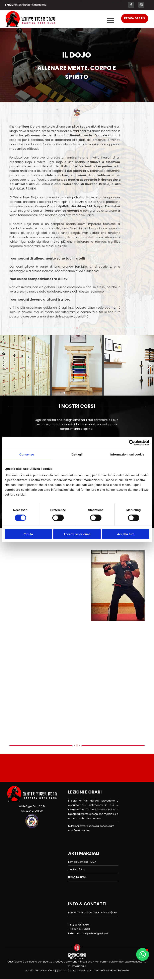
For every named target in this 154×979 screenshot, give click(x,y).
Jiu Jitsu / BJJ (76, 869)
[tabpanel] (30, 4)
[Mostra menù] (110, 21)
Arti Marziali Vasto (36, 970)
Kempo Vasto (86, 970)
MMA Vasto (70, 970)
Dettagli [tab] (77, 454)
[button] (25, 365)
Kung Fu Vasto (120, 970)
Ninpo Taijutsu (77, 877)
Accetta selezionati (76, 534)
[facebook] (131, 5)
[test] (134, 18)
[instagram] (141, 5)
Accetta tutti (126, 534)
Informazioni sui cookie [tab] (127, 454)
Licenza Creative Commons (60, 961)
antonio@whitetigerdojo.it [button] (30, 4)
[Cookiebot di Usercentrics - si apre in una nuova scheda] (131, 443)
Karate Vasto (102, 970)
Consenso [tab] (26, 454)
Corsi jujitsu (55, 970)
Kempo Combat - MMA (82, 862)
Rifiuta (28, 534)
